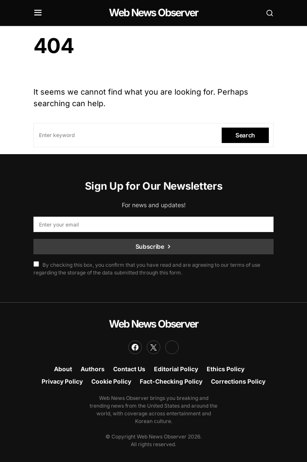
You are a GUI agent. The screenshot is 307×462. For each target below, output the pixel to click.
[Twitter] (153, 347)
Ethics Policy (225, 369)
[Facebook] (135, 347)
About (63, 369)
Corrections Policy (238, 381)
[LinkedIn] (172, 347)
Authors (93, 369)
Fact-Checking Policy (171, 381)
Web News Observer (153, 12)
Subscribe (149, 246)
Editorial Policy (176, 369)
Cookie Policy (111, 381)
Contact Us (129, 369)
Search (245, 135)
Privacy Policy (62, 381)
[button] (37, 13)
